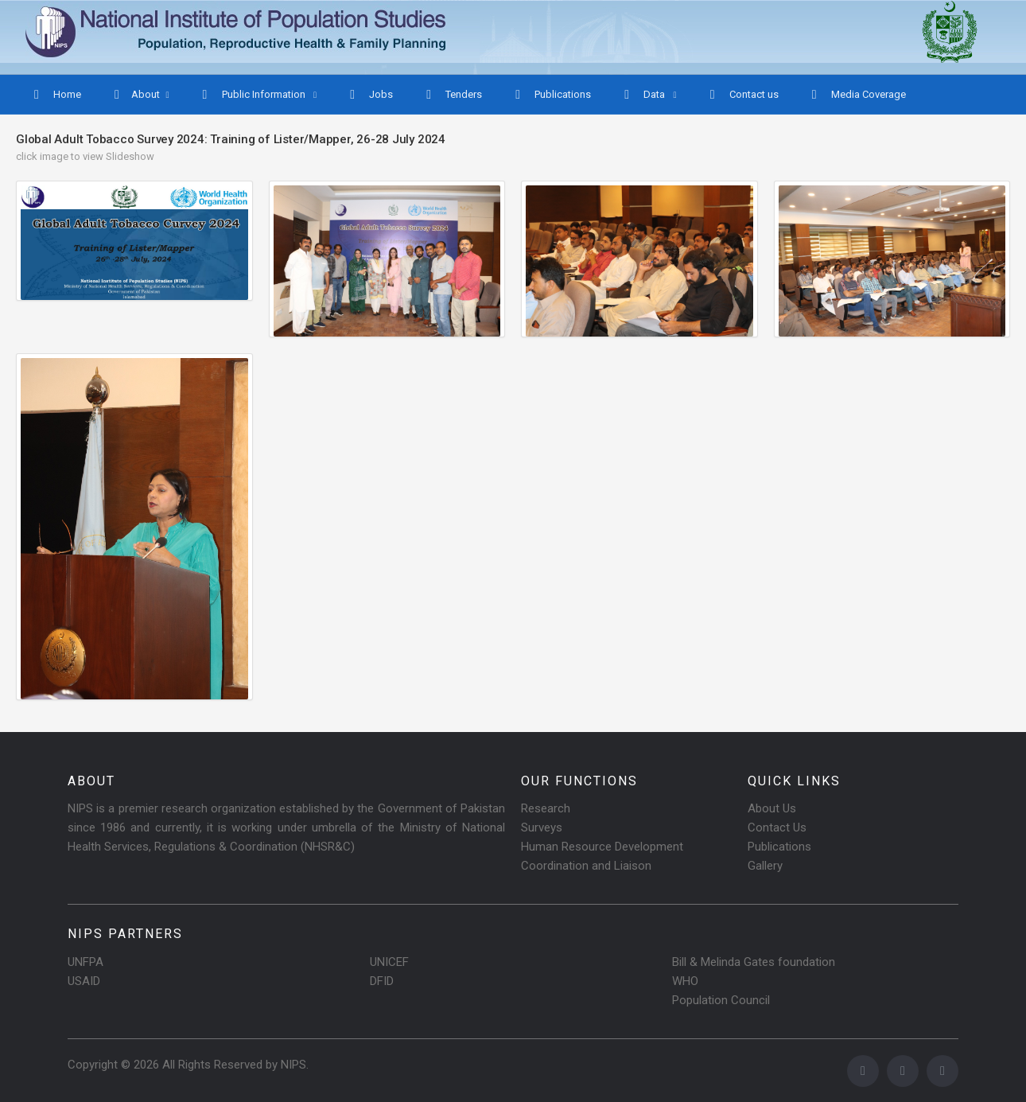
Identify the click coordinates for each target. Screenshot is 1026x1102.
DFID (382, 981)
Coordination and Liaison (586, 866)
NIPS (293, 1064)
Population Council (721, 1000)
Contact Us (777, 827)
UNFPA (85, 962)
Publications (551, 94)
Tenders (452, 94)
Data (643, 94)
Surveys (541, 827)
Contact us (742, 94)
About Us (772, 808)
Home (55, 94)
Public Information (253, 94)
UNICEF (389, 962)
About (135, 94)
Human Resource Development (602, 846)
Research (545, 808)
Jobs (369, 94)
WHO (685, 981)
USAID (84, 981)
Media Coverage (857, 94)
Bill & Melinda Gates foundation (753, 962)
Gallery (765, 866)
